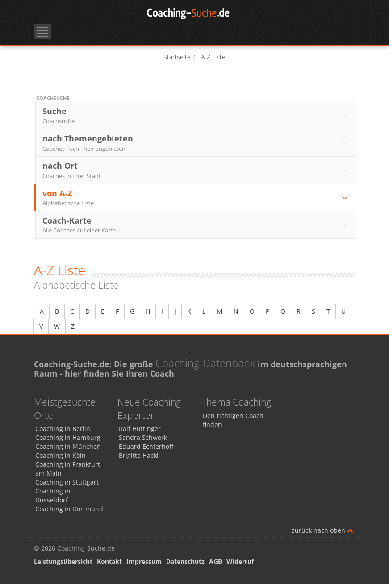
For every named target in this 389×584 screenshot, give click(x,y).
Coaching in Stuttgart (67, 482)
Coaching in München (68, 446)
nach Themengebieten (196, 143)
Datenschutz (185, 561)
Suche (196, 115)
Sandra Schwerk (143, 437)
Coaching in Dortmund (69, 509)
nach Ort (196, 170)
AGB (215, 561)
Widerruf (240, 561)
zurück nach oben (322, 530)
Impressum (144, 561)
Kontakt (109, 561)
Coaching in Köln (60, 455)
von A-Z (196, 197)
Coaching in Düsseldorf (53, 495)
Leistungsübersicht (63, 561)
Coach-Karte (196, 225)
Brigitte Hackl (139, 455)
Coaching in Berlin (62, 428)
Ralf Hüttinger (140, 428)
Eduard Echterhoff (146, 446)
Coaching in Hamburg (67, 437)
